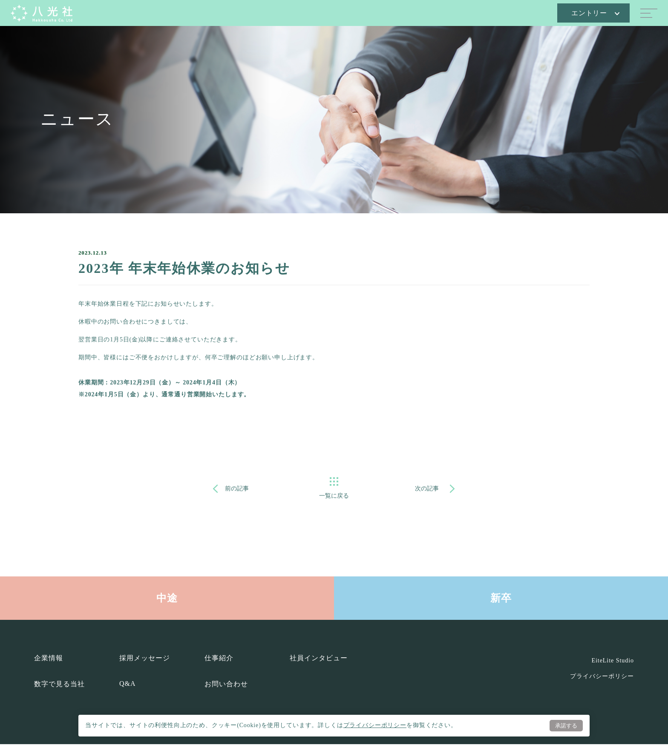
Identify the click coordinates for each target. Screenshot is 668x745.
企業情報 (48, 658)
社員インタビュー (319, 658)
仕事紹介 (218, 658)
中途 (167, 599)
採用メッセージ (144, 658)
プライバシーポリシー (374, 725)
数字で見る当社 (59, 684)
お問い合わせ (226, 684)
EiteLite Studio (612, 661)
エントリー (595, 13)
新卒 (501, 599)
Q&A (127, 684)
